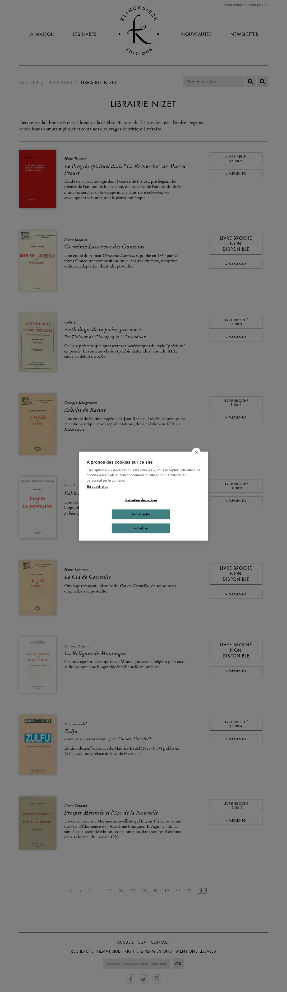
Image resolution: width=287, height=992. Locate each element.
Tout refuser (141, 528)
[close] (196, 452)
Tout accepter (141, 514)
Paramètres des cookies (141, 500)
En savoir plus (97, 486)
